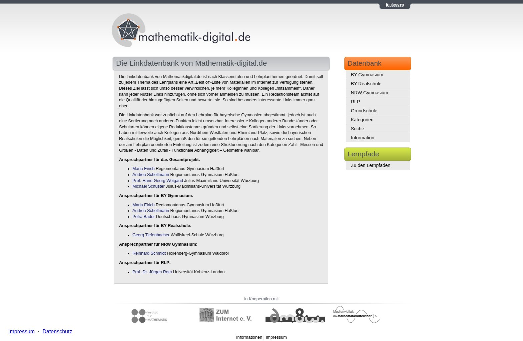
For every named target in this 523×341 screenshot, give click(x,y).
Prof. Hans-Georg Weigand (157, 180)
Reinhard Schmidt (149, 253)
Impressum (276, 337)
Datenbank (365, 63)
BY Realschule (366, 83)
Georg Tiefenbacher (150, 235)
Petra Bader (143, 216)
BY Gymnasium (367, 74)
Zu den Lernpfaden (370, 165)
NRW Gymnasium (369, 92)
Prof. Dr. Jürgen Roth (152, 272)
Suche (357, 128)
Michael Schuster (148, 186)
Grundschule (364, 110)
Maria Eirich (143, 168)
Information (362, 137)
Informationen (249, 337)
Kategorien (362, 119)
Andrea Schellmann (150, 174)
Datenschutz (57, 331)
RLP (355, 101)
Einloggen (395, 4)
